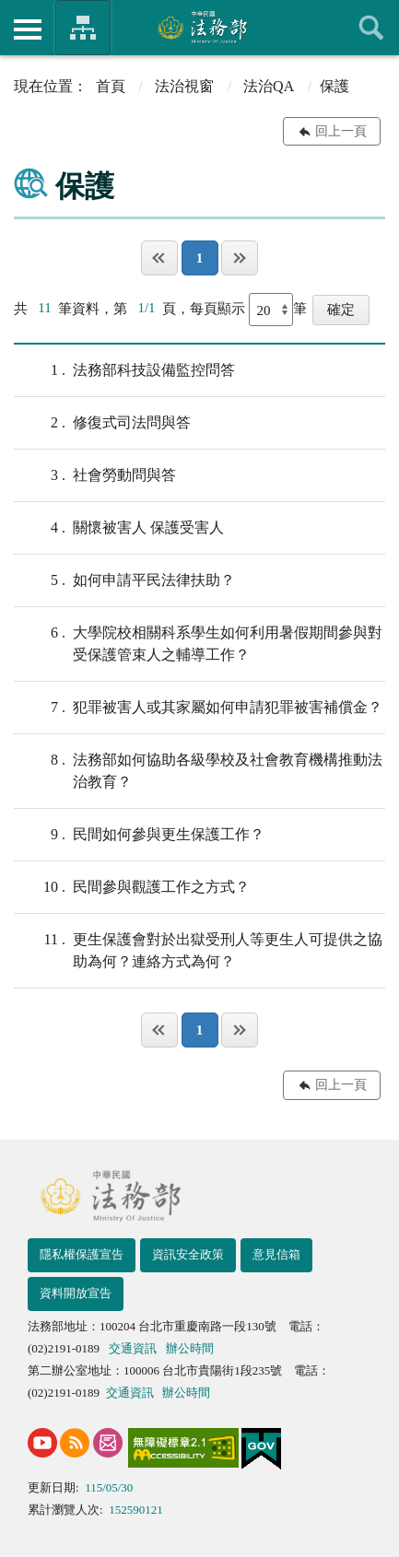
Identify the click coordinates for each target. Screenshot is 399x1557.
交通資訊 (133, 1348)
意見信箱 (276, 1254)
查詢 (371, 27)
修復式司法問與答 (102, 423)
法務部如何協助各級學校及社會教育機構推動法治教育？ (198, 769)
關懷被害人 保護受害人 (119, 528)
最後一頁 (239, 257)
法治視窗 (184, 86)
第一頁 (159, 257)
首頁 (110, 86)
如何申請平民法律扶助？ (124, 580)
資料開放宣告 (75, 1293)
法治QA (268, 86)
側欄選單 (27, 29)
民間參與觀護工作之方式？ (132, 887)
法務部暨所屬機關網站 (83, 27)
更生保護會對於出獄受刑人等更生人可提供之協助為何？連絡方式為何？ (198, 949)
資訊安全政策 (188, 1254)
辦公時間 (190, 1348)
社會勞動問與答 (95, 475)
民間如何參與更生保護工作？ (139, 835)
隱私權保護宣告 (81, 1254)
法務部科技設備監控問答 (124, 370)
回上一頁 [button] (341, 131)
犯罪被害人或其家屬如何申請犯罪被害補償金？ (198, 708)
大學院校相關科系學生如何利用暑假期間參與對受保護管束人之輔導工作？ (198, 642)
